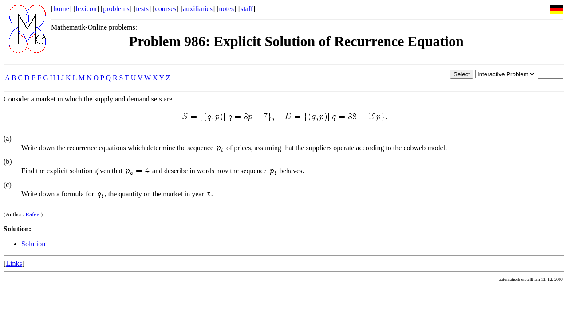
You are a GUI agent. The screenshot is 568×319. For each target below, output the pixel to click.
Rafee (32, 214)
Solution (33, 244)
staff (247, 8)
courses (166, 8)
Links (14, 263)
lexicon (86, 8)
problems (116, 8)
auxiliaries (198, 8)
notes (226, 8)
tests (142, 8)
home (61, 8)
